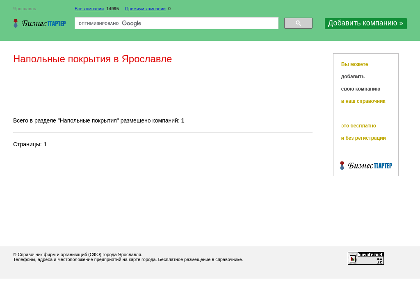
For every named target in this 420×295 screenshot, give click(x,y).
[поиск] (176, 23)
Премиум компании (145, 8)
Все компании (89, 8)
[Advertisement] (162, 91)
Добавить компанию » (365, 23)
